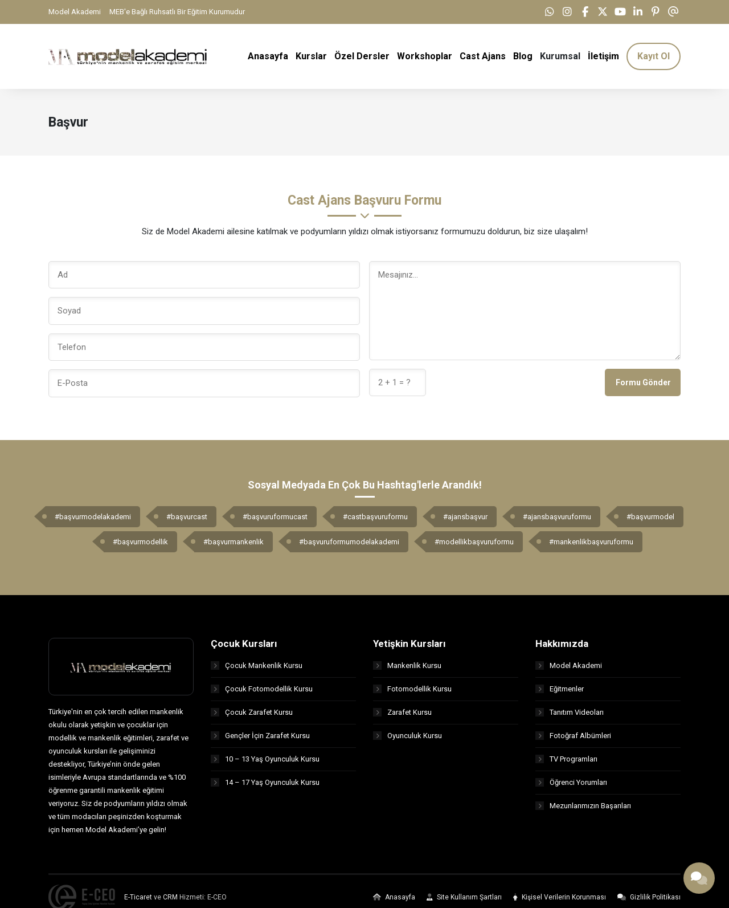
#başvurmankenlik (233, 542)
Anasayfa (394, 898)
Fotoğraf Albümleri (573, 736)
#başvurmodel (650, 517)
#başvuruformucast (275, 517)
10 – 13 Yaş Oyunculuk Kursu (265, 759)
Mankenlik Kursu (407, 666)
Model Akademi (74, 11)
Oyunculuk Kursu (407, 736)
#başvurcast (186, 517)
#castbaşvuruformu (375, 517)
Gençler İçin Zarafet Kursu (260, 736)
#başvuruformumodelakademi (349, 542)
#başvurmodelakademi (93, 517)
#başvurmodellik (140, 542)
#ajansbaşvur (465, 517)
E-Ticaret (138, 898)
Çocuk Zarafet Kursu (252, 713)
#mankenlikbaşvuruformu (591, 542)
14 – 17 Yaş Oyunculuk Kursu (265, 783)
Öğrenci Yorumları (571, 783)
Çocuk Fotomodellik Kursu (262, 689)
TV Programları (566, 759)
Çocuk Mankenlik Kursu (256, 666)
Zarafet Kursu (402, 713)
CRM (170, 898)
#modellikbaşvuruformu (474, 542)
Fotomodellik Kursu (412, 689)
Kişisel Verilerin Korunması (559, 898)
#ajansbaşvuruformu (557, 517)
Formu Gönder (643, 383)
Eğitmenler (559, 689)
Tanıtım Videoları (569, 713)
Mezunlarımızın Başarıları (583, 806)
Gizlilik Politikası (649, 898)
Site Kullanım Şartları (464, 898)
